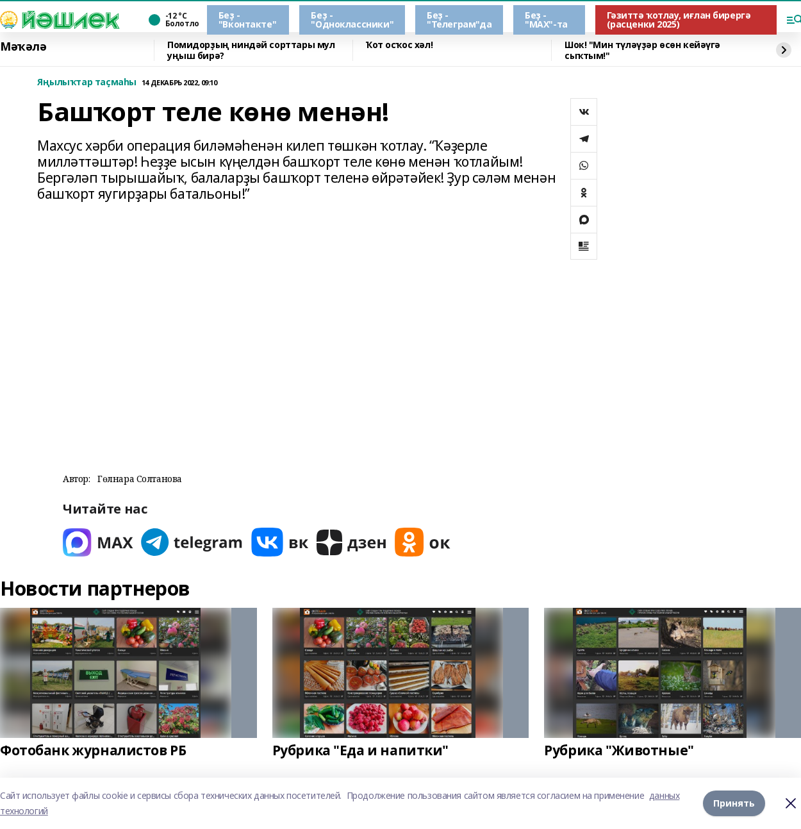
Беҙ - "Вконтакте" (247, 19)
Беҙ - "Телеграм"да (459, 19)
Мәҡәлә (23, 47)
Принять (734, 803)
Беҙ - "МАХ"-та (546, 19)
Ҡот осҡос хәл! (399, 45)
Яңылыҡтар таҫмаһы (86, 82)
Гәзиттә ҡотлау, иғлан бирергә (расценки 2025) (679, 19)
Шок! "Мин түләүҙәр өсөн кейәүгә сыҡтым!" (642, 50)
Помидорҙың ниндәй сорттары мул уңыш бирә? (250, 50)
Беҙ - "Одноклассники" (352, 19)
